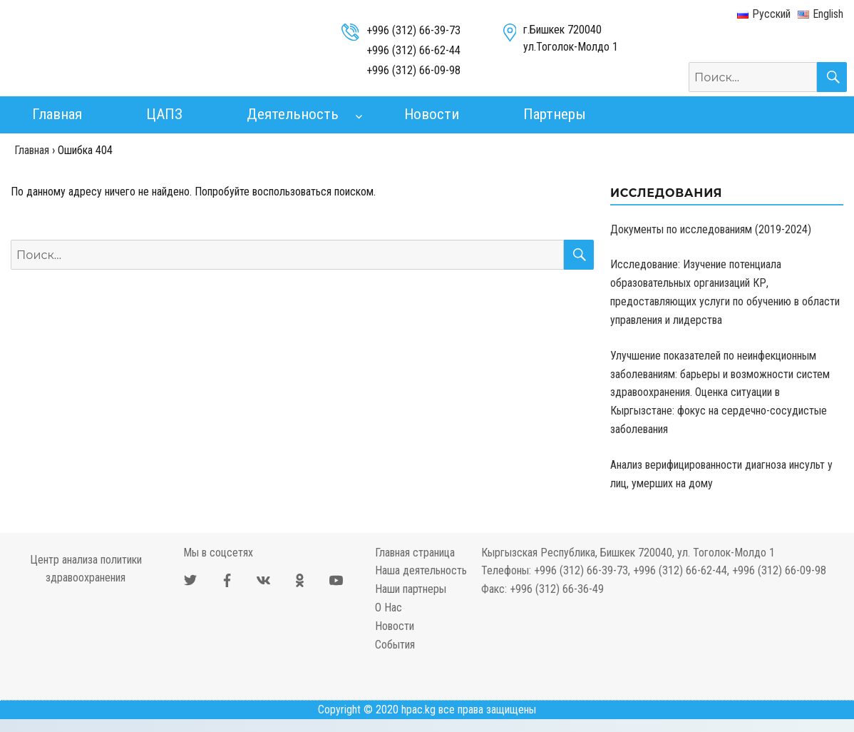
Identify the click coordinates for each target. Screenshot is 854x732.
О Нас (388, 607)
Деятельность (293, 114)
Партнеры (554, 114)
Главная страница (415, 552)
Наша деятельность (421, 570)
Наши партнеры (410, 589)
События (395, 644)
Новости (431, 114)
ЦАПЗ (164, 114)
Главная (57, 114)
